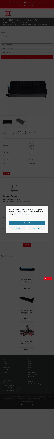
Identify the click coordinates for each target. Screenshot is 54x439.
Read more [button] (36, 228)
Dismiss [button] (17, 228)
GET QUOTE (47, 278)
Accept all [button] (27, 222)
